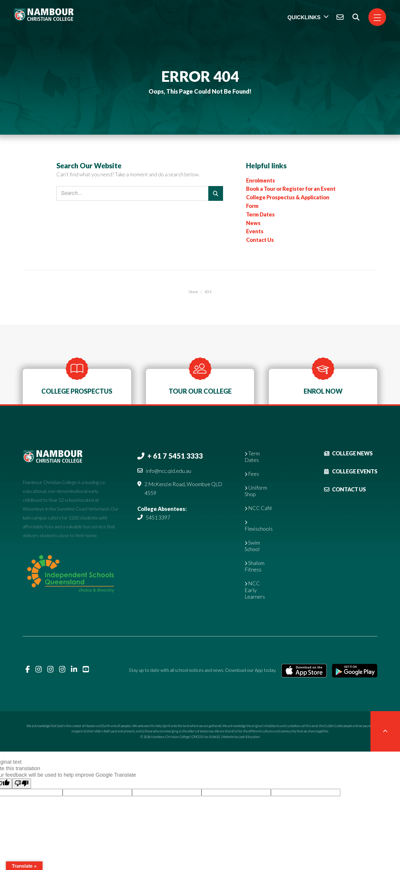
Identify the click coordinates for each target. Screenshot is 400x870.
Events (255, 231)
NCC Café (258, 508)
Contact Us (260, 240)
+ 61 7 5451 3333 (175, 456)
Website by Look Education (241, 737)
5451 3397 (158, 517)
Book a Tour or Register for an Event (291, 188)
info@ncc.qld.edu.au (168, 470)
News (253, 223)
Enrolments (260, 180)
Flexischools (259, 526)
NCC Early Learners (255, 589)
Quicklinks (304, 17)
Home (193, 291)
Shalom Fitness (254, 566)
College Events (350, 471)
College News (348, 453)
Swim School (252, 545)
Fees (252, 473)
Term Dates (260, 214)
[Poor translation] (21, 783)
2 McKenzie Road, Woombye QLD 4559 (183, 488)
